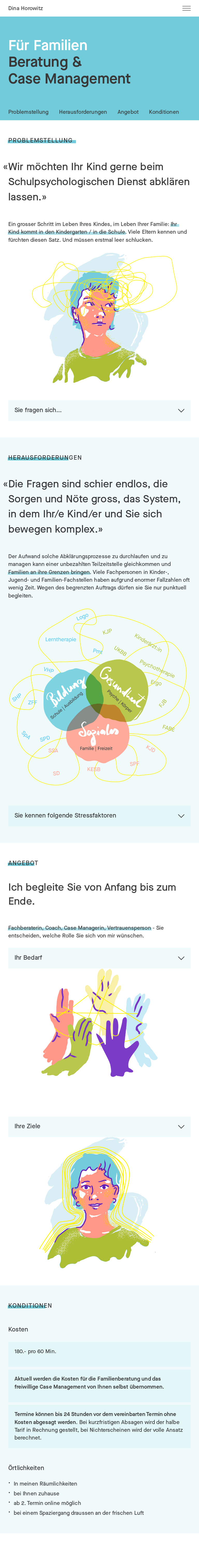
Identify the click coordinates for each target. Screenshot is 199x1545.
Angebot (128, 112)
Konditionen (164, 112)
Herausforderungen (83, 112)
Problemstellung (28, 112)
